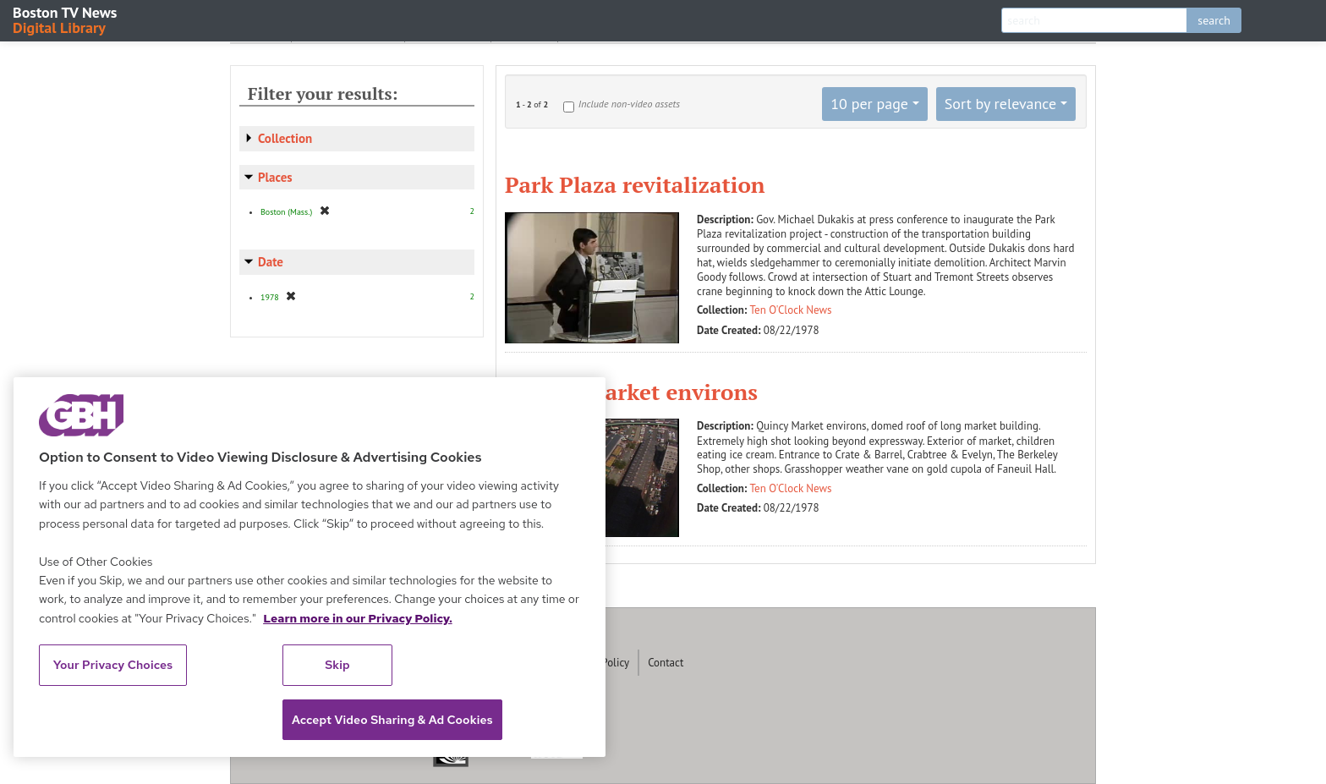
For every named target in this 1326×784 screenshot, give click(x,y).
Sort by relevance (1000, 103)
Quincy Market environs (631, 391)
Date (270, 262)
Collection (285, 138)
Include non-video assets (629, 103)
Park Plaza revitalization (635, 184)
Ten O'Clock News (791, 310)
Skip (337, 664)
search (1213, 20)
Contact (665, 662)
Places (275, 177)
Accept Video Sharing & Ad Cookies (392, 719)
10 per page (869, 103)
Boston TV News (66, 19)
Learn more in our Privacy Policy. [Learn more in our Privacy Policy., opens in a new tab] (357, 618)
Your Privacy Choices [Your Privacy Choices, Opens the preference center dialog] (113, 664)
